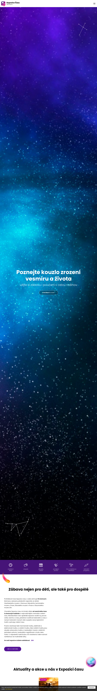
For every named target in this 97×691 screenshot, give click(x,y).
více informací (8, 689)
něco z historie (12, 649)
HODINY (48, 293)
